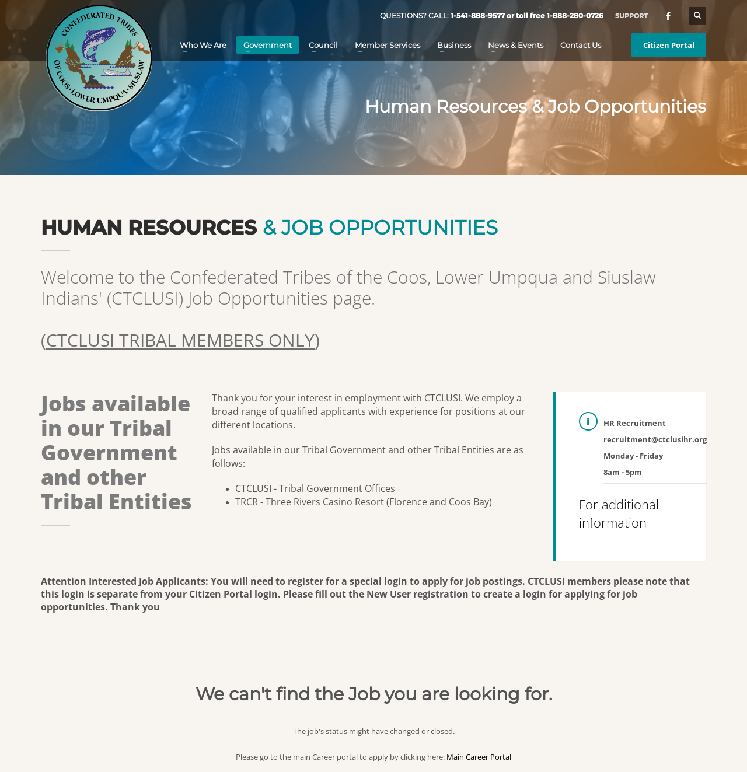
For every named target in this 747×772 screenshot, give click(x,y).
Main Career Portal (478, 757)
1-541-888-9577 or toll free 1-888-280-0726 (527, 15)
